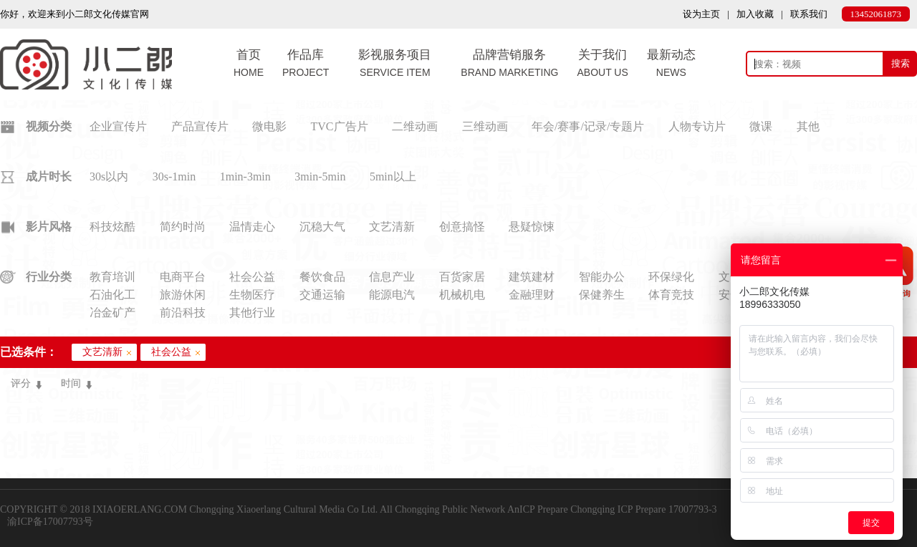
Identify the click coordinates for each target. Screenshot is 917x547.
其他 (808, 126)
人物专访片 (697, 126)
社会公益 (252, 277)
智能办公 (602, 277)
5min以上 (393, 176)
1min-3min (245, 176)
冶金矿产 (112, 312)
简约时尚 (183, 227)
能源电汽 (392, 295)
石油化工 (112, 295)
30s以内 (109, 176)
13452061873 (876, 14)
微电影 (269, 126)
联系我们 (808, 14)
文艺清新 (392, 227)
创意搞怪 (462, 227)
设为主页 (701, 14)
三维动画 (485, 126)
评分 (21, 383)
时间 (71, 383)
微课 (760, 126)
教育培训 (112, 277)
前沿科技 (183, 312)
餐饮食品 (322, 277)
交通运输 (322, 295)
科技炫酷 (112, 227)
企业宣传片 (118, 126)
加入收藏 (755, 14)
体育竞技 (671, 295)
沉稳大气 (322, 227)
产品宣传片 (200, 126)
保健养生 (602, 295)
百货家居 (462, 277)
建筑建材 (531, 277)
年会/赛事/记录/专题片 (588, 126)
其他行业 (252, 312)
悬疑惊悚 (531, 227)
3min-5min (319, 176)
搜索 (900, 63)
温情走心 (252, 227)
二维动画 (415, 126)
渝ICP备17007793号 (50, 521)
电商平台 (183, 277)
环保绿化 (671, 277)
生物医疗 (252, 295)
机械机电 (462, 295)
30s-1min (174, 176)
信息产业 (392, 277)
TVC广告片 (339, 126)
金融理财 (531, 295)
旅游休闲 (183, 295)
